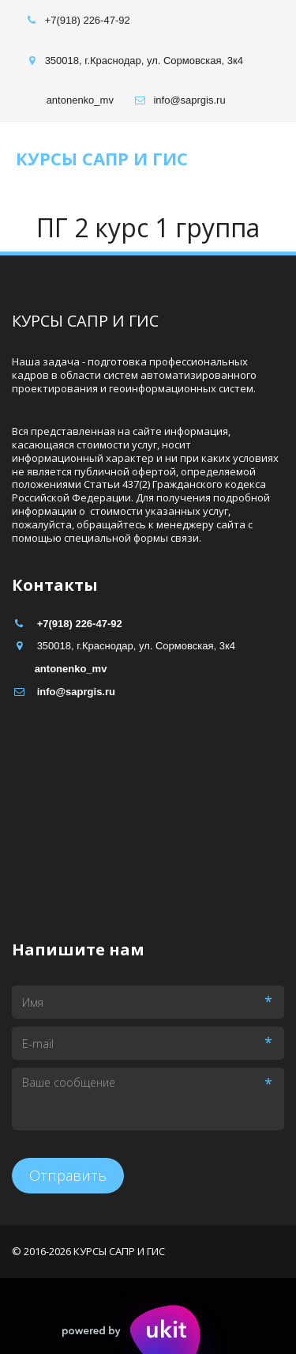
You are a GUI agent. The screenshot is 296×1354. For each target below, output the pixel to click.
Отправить (68, 1175)
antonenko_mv (80, 100)
